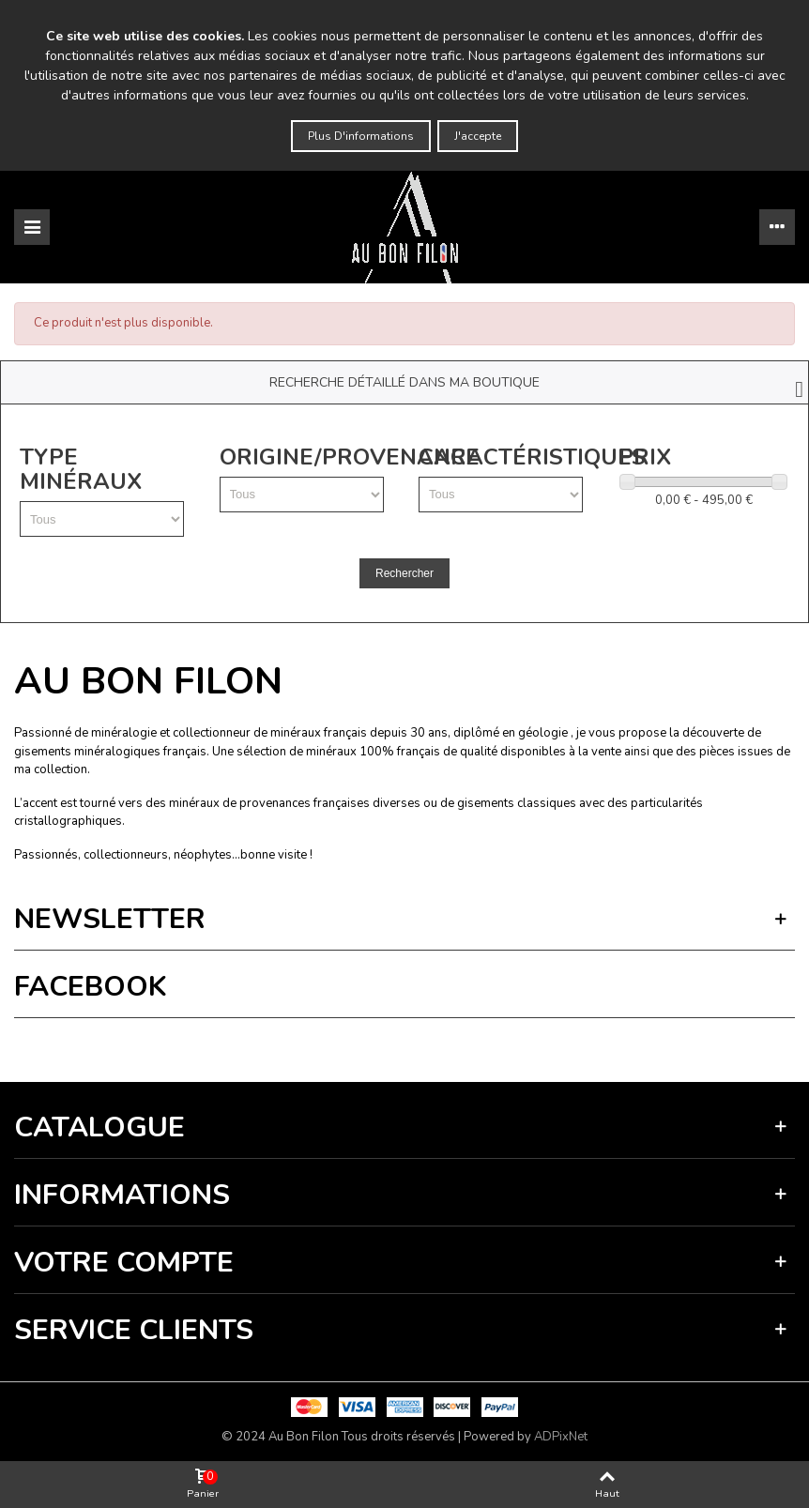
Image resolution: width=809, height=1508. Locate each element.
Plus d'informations (361, 136)
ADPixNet (561, 1436)
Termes (203, 1045)
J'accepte (477, 136)
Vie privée (155, 1045)
